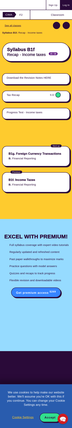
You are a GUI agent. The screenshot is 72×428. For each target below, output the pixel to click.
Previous (56, 25)
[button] (63, 419)
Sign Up (53, 5)
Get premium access (36, 292)
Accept (50, 417)
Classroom (57, 14)
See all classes (13, 25)
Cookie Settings (23, 417)
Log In (66, 5)
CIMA (8, 14)
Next (66, 25)
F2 (21, 14)
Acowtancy (17, 5)
